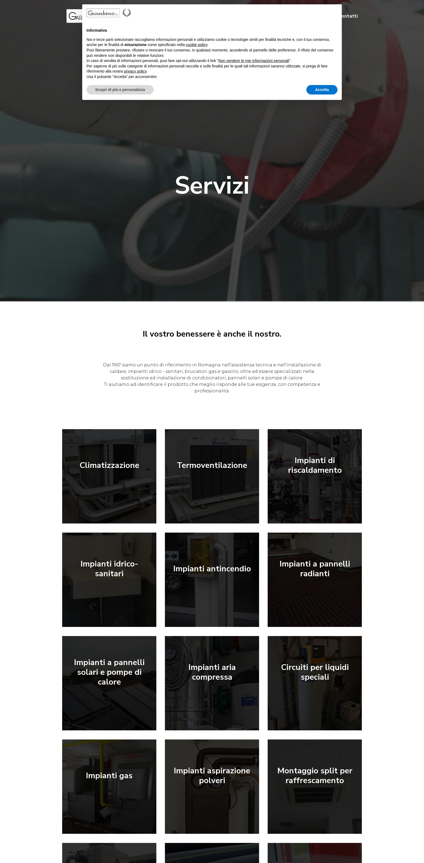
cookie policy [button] (196, 45)
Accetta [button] (322, 89)
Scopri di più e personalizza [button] (120, 89)
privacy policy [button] (135, 71)
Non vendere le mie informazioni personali (253, 60)
